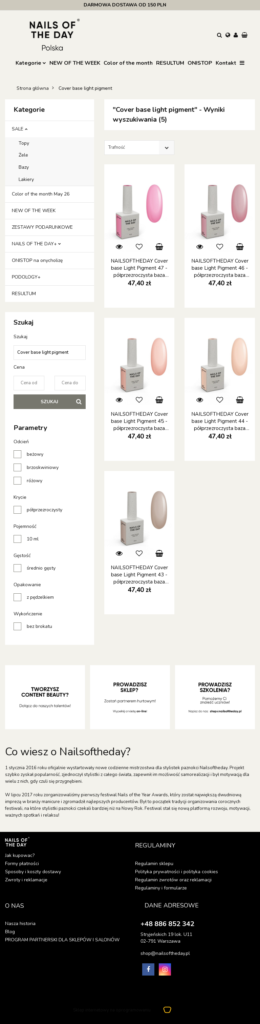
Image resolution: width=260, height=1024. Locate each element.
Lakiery (26, 179)
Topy (24, 143)
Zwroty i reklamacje (26, 880)
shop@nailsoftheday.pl (165, 953)
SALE (19, 129)
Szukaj (49, 401)
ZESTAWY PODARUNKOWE (42, 227)
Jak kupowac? (20, 855)
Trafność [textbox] (116, 147)
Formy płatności (22, 863)
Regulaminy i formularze (161, 888)
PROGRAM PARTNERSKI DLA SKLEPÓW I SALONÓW (62, 940)
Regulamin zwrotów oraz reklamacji (173, 880)
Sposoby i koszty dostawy (33, 871)
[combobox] (139, 147)
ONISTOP (200, 63)
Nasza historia (20, 923)
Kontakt (226, 63)
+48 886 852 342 (167, 923)
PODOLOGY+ (26, 277)
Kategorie (31, 63)
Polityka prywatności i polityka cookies (176, 871)
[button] (245, 35)
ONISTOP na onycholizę (37, 260)
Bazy (24, 167)
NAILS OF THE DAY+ (36, 244)
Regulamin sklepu (154, 863)
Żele (23, 155)
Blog (10, 931)
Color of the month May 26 (40, 194)
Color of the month (128, 63)
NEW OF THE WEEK (74, 63)
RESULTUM (170, 63)
